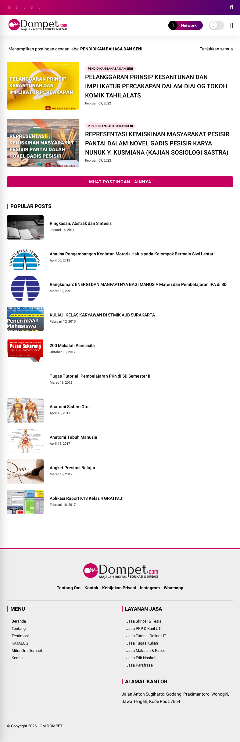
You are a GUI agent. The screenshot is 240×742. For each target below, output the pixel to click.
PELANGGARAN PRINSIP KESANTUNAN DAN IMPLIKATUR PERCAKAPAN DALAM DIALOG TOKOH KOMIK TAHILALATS (156, 86)
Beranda (19, 621)
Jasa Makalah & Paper (145, 650)
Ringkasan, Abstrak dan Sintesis (81, 223)
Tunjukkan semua (216, 48)
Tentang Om (69, 587)
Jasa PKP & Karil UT (143, 628)
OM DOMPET (51, 726)
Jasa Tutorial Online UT (146, 636)
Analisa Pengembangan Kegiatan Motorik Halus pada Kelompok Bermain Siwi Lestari (132, 253)
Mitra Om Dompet (27, 650)
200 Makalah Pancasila (72, 345)
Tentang (19, 628)
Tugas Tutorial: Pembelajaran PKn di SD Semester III (101, 376)
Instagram (150, 587)
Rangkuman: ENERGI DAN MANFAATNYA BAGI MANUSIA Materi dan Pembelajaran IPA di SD (138, 284)
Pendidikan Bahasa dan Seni (110, 68)
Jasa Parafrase (139, 665)
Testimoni (20, 636)
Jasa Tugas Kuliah (142, 643)
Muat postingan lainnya (120, 181)
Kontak (91, 587)
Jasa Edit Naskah (141, 658)
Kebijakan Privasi (119, 587)
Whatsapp (173, 587)
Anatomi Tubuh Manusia (73, 437)
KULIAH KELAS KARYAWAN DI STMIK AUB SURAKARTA (102, 315)
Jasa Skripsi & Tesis (143, 621)
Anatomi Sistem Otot (70, 406)
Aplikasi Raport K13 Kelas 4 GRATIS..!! (87, 498)
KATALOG (20, 643)
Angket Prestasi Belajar (72, 467)
